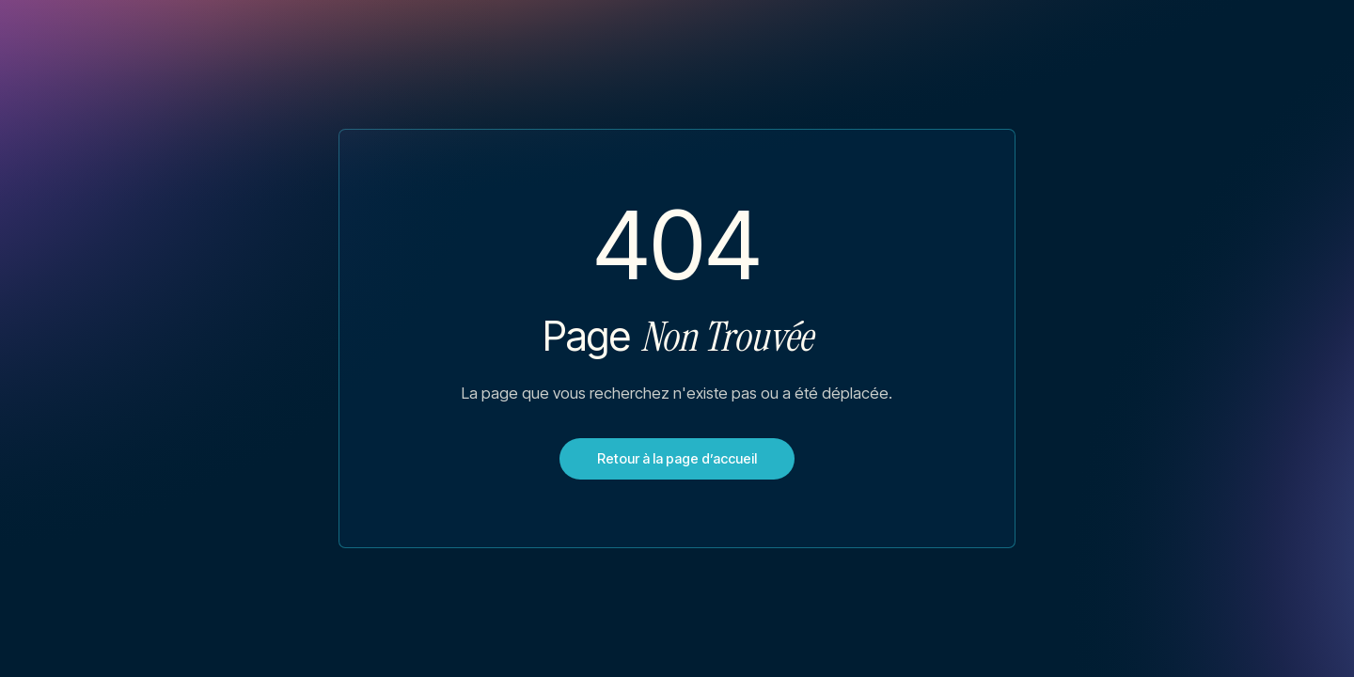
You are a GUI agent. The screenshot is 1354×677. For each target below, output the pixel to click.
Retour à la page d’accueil (677, 458)
